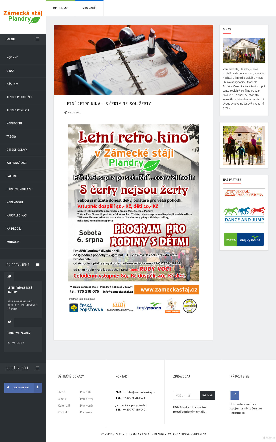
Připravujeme (22, 265)
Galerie (11, 176)
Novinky (12, 58)
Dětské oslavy (16, 150)
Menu (22, 39)
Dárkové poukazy (18, 189)
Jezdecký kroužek (19, 97)
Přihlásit (207, 395)
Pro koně (89, 8)
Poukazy (86, 412)
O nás (10, 71)
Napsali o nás (16, 215)
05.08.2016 (74, 112)
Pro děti (85, 392)
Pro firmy (60, 8)
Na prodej (13, 228)
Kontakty (13, 242)
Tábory (11, 136)
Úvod (61, 392)
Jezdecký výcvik (17, 110)
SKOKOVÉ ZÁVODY (19, 333)
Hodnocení (14, 123)
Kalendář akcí (16, 163)
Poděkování (14, 202)
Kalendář (64, 405)
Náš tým (12, 84)
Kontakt (63, 412)
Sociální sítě (22, 368)
